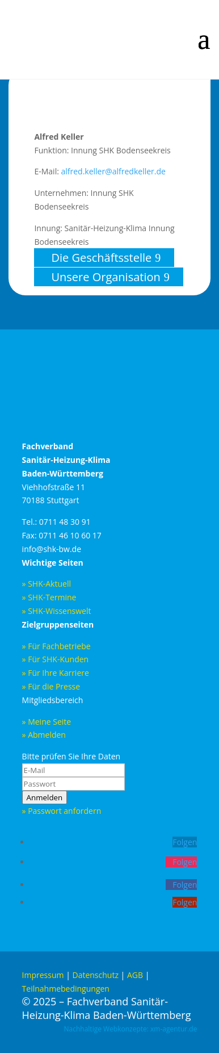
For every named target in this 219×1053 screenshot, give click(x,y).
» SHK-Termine (50, 597)
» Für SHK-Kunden (55, 659)
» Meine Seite (46, 721)
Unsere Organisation (105, 277)
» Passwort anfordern (62, 810)
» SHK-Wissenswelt (57, 610)
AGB (135, 975)
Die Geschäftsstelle (101, 257)
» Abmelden (44, 734)
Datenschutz (95, 975)
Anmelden (45, 797)
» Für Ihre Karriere (55, 672)
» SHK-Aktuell (46, 583)
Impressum (43, 975)
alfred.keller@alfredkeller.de (113, 171)
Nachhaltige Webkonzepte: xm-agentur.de (130, 1029)
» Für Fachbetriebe (56, 646)
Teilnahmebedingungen (66, 988)
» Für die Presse (51, 686)
